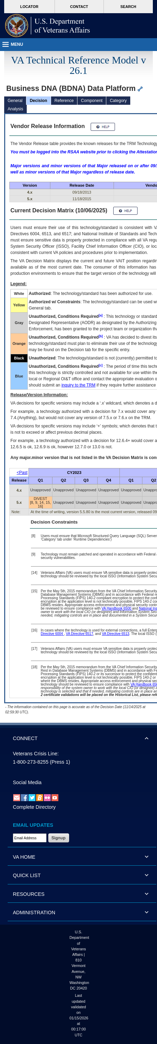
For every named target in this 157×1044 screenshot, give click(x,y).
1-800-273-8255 (30, 762)
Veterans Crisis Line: (36, 753)
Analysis (15, 109)
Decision (38, 100)
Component (91, 100)
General (15, 100)
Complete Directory (34, 807)
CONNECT (25, 738)
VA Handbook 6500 (116, 608)
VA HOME (24, 857)
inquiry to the (78, 385)
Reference (64, 100)
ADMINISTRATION (34, 912)
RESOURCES (28, 894)
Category (118, 100)
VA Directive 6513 (115, 634)
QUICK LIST (27, 875)
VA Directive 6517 (79, 634)
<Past (22, 472)
